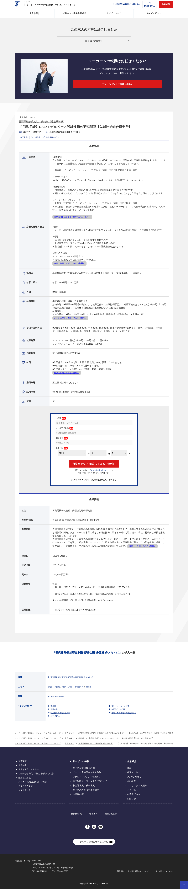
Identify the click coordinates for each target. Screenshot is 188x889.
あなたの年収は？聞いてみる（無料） (70, 318)
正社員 (53, 706)
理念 (129, 768)
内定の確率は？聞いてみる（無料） (69, 263)
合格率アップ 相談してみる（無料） (93, 463)
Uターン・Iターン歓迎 (120, 706)
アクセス (131, 790)
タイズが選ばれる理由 (84, 768)
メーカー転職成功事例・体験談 (32, 782)
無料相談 (166, 4)
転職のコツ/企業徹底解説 (74, 13)
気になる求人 (149, 4)
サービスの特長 (81, 761)
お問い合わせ (111, 814)
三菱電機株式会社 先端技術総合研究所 (41, 121)
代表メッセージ (134, 772)
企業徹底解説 (24, 777)
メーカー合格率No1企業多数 (87, 772)
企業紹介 (131, 761)
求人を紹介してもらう (28, 769)
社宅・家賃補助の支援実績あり (123, 713)
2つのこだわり (134, 776)
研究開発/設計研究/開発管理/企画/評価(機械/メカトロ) (72, 677)
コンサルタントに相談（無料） (117, 84)
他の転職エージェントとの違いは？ (90, 781)
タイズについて (114, 13)
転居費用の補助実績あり (60, 713)
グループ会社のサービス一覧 (94, 841)
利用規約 (120, 871)
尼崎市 (88, 687)
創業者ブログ (133, 794)
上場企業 (54, 709)
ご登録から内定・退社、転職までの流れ (36, 773)
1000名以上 (55, 716)
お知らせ (131, 798)
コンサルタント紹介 (137, 785)
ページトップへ (184, 885)
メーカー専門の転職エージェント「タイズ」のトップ (38, 733)
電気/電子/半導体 (57, 696)
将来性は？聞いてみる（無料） (142, 546)
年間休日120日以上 (119, 709)
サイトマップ (24, 790)
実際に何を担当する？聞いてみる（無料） (72, 217)
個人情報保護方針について (138, 871)
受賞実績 (22, 761)
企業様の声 (78, 794)
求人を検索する (94, 41)
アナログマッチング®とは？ (87, 776)
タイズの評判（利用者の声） (87, 790)
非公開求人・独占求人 (84, 785)
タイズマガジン (153, 13)
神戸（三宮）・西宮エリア (72, 687)
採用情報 (75, 814)
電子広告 (93, 814)
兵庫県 (57, 687)
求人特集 (22, 765)
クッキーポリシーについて (162, 871)
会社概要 (131, 781)
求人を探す (34, 13)
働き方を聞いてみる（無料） (66, 373)
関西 (50, 687)
